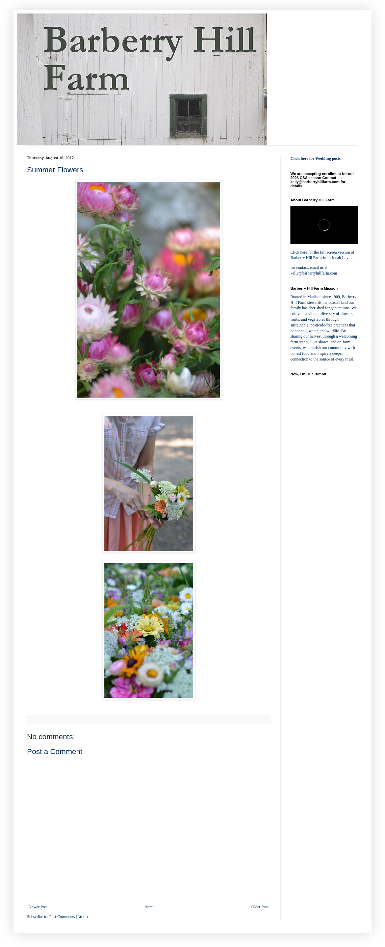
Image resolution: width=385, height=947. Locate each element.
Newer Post (38, 907)
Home (149, 907)
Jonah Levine (342, 257)
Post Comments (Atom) (68, 916)
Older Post (259, 907)
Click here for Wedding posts (315, 158)
